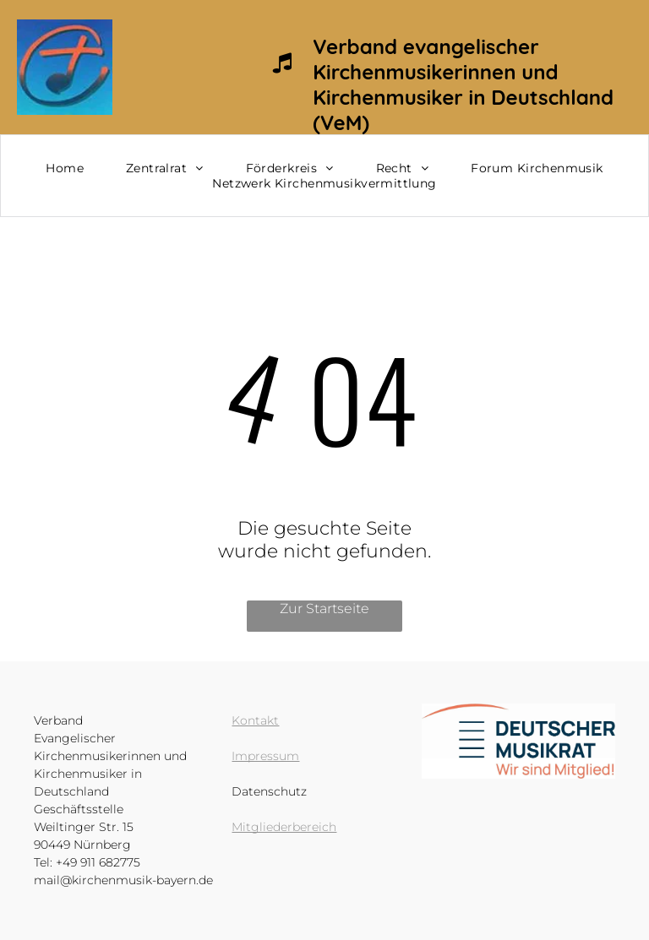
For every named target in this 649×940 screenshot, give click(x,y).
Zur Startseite (324, 608)
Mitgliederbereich (284, 826)
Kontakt (255, 720)
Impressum (265, 755)
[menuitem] (65, 168)
